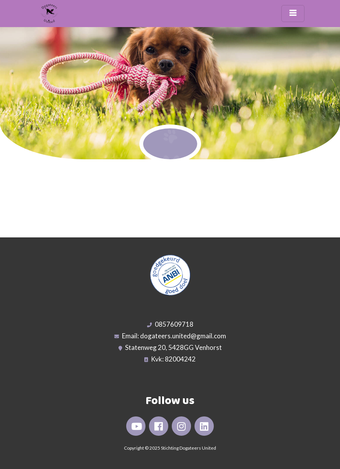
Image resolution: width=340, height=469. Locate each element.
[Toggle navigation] (292, 13)
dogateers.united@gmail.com (183, 336)
